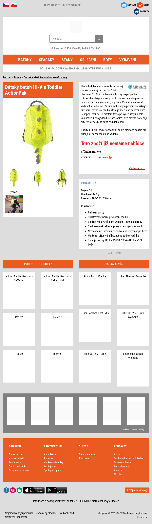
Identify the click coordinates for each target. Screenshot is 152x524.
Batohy (25, 59)
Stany (67, 59)
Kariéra (118, 470)
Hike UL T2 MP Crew (95, 353)
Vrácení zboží (16, 458)
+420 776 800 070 (70, 48)
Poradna (48, 458)
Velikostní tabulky (53, 462)
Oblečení (88, 59)
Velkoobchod (67, 513)
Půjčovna (84, 458)
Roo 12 (19, 317)
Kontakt (118, 454)
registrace (72, 5)
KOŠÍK (146, 5)
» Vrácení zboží (137, 168)
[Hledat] (99, 39)
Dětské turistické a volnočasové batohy (45, 77)
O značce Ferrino (123, 462)
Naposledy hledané (46, 513)
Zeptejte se (50, 466)
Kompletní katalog (137, 490)
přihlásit (52, 5)
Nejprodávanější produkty (19, 513)
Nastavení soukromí (16, 517)
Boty (107, 59)
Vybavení (127, 59)
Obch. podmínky (18, 466)
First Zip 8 (57, 317)
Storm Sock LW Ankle (95, 276)
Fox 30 (19, 353)
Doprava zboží (16, 454)
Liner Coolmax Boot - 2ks (95, 313)
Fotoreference (121, 466)
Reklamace (15, 462)
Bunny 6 (57, 353)
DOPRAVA (144, 11)
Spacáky (46, 59)
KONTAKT (131, 5)
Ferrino (7, 77)
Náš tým (118, 474)
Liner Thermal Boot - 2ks (133, 276)
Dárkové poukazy (88, 454)
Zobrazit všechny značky (133, 429)
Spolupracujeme (53, 470)
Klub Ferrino (50, 454)
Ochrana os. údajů (19, 470)
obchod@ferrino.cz (108, 501)
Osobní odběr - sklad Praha (128, 458)
